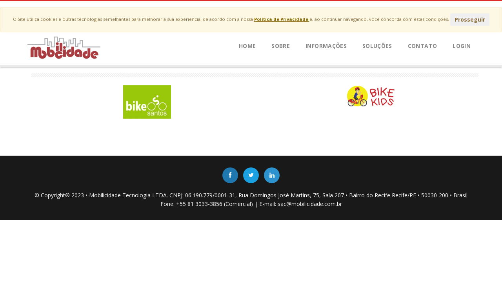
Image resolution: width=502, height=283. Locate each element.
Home (247, 46)
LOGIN (462, 46)
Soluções (377, 46)
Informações (326, 46)
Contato (422, 46)
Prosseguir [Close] (470, 19)
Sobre (280, 46)
